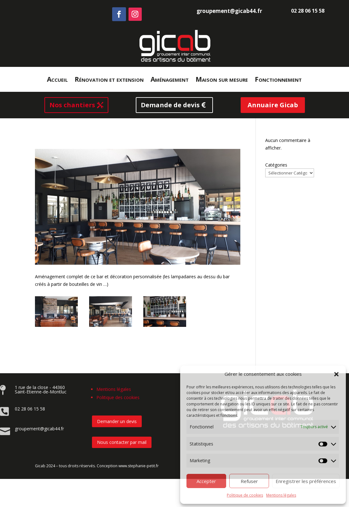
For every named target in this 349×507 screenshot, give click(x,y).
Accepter (206, 481)
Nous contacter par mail (121, 442)
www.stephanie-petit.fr (138, 466)
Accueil (57, 80)
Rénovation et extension (109, 80)
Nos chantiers (72, 105)
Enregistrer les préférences (306, 481)
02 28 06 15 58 (307, 10)
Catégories (276, 165)
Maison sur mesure (222, 80)
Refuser (249, 481)
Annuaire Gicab (273, 105)
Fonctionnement (278, 80)
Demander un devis (117, 421)
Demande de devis (170, 105)
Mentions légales (281, 495)
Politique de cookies (245, 495)
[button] (336, 374)
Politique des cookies (118, 397)
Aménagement (170, 80)
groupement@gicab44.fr (229, 11)
